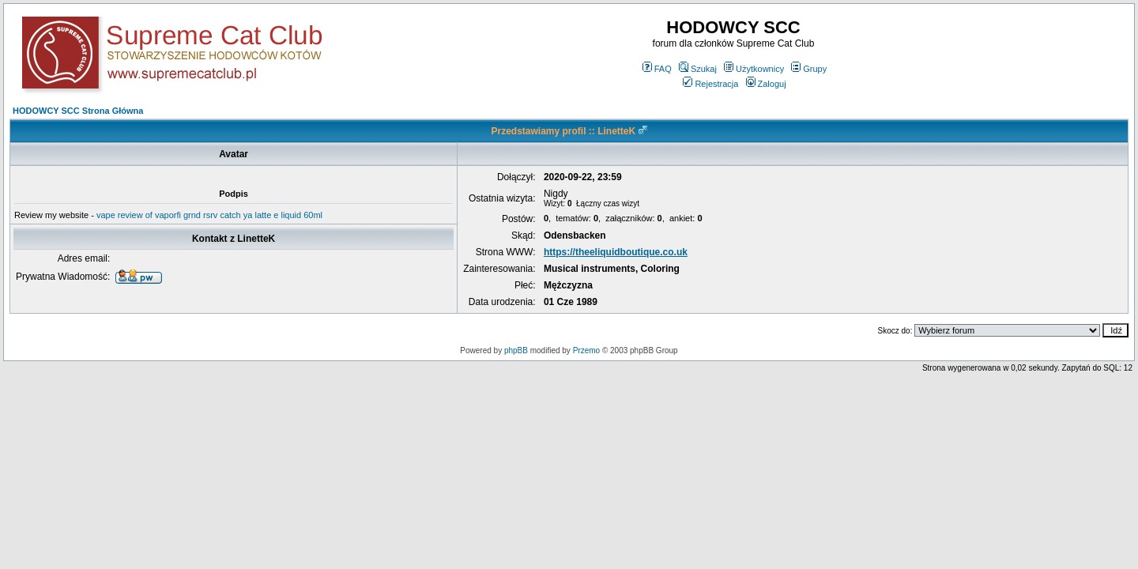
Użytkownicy (754, 68)
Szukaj (698, 68)
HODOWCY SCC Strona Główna (78, 110)
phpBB (516, 350)
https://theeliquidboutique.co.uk (616, 252)
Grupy (809, 68)
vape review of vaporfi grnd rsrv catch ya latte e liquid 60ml (209, 215)
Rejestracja (710, 84)
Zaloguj (766, 84)
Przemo (586, 350)
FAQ (657, 68)
